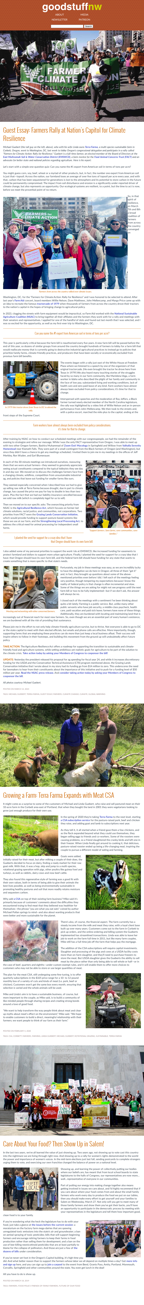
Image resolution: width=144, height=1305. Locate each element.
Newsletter (59, 20)
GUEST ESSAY (46, 694)
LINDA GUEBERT (48, 1036)
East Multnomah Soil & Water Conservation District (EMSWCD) (36, 157)
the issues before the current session (52, 1225)
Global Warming (96, 694)
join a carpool (54, 1264)
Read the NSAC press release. (37, 673)
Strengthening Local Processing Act (60, 521)
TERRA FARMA (33, 694)
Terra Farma (91, 147)
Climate (83, 694)
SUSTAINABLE (102, 1036)
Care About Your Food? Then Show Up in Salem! (53, 1143)
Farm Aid (19, 300)
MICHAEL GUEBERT (17, 694)
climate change (71, 694)
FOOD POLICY (24, 1286)
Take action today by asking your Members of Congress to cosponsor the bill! (65, 653)
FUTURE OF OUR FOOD (69, 1286)
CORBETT (17, 1036)
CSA (10, 1036)
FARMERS (57, 694)
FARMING (36, 1036)
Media (84, 15)
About (59, 15)
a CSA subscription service (75, 820)
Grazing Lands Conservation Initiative (57, 514)
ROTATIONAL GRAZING (85, 1036)
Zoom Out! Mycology (76, 445)
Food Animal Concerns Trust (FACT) (113, 157)
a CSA (17, 899)
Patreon (84, 20)
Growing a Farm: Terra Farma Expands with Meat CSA (58, 795)
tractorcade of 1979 (48, 304)
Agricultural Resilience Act (31, 508)
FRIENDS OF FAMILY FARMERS (44, 1286)
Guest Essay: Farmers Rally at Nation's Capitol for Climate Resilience (64, 134)
